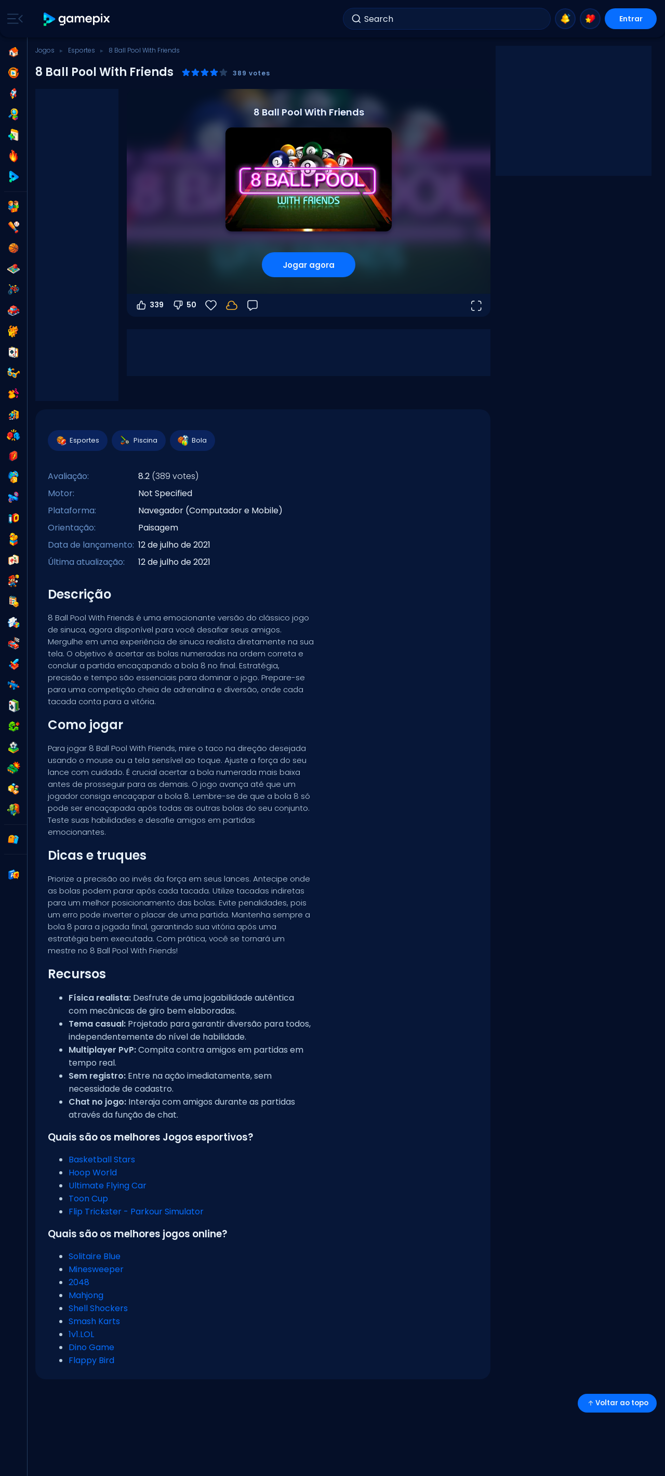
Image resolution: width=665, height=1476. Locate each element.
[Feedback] (252, 305)
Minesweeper (96, 1269)
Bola (192, 440)
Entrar (631, 19)
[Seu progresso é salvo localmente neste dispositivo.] (231, 305)
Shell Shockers (98, 1308)
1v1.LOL (81, 1334)
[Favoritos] (211, 305)
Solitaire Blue (95, 1256)
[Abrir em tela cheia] (476, 305)
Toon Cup (88, 1199)
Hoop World (93, 1173)
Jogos (45, 50)
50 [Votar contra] (184, 305)
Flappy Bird (91, 1360)
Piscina (138, 440)
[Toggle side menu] (13, 19)
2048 (79, 1282)
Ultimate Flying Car (108, 1186)
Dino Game (91, 1347)
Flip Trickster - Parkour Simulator (136, 1212)
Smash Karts (94, 1321)
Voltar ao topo (617, 1403)
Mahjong (86, 1295)
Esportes (81, 50)
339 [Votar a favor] (149, 305)
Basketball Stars (102, 1160)
